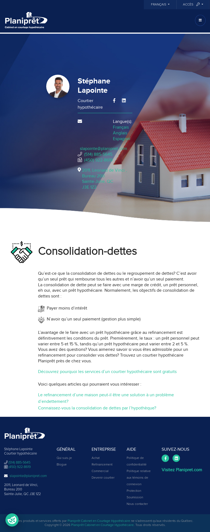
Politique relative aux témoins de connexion (139, 478)
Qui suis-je (64, 458)
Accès (191, 4)
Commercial (100, 471)
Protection (134, 491)
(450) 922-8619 (98, 160)
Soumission (135, 497)
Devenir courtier (103, 477)
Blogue (62, 464)
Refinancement (102, 464)
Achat (96, 458)
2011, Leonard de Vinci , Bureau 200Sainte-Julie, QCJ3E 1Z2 (104, 178)
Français (159, 4)
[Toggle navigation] (200, 20)
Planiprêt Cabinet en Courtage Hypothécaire (99, 521)
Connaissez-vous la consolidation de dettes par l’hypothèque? (97, 408)
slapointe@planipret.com (103, 148)
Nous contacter (137, 504)
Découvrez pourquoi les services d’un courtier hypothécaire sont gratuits (107, 371)
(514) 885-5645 (98, 154)
